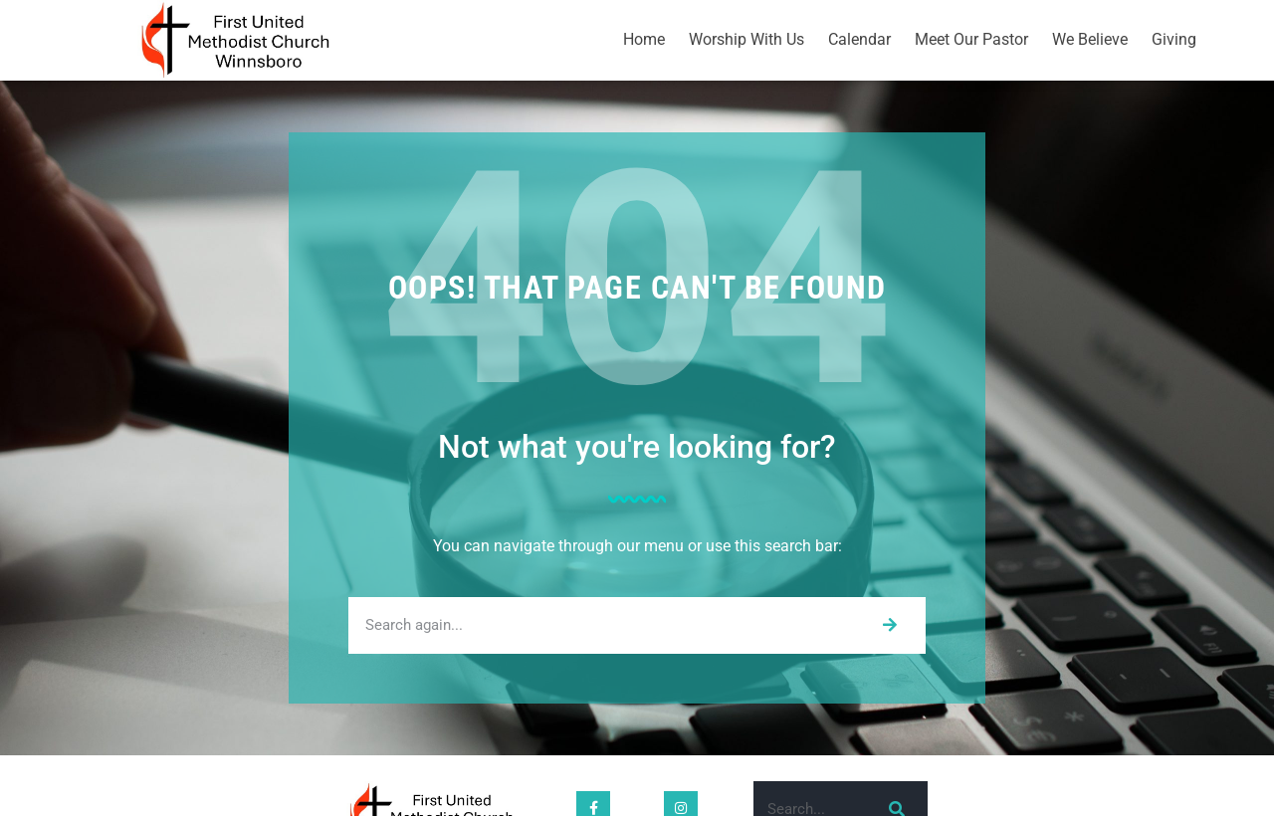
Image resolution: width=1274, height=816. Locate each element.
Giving (1174, 39)
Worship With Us (746, 39)
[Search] (889, 625)
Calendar (859, 39)
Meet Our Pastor (971, 39)
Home (644, 39)
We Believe (1090, 39)
